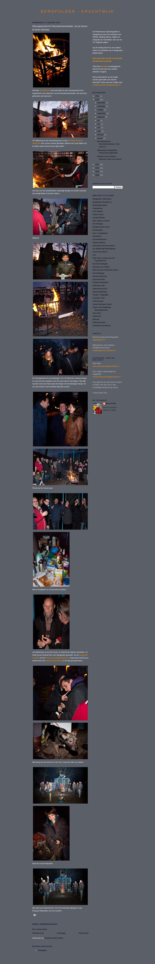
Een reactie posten (39, 929)
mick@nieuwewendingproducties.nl (106, 85)
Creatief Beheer (99, 218)
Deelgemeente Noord (101, 227)
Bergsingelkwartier (100, 205)
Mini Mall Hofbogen (100, 264)
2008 (97, 175)
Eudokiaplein (98, 230)
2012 (97, 100)
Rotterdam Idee (99, 285)
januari (100, 138)
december (101, 103)
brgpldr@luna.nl (99, 340)
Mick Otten (111, 403)
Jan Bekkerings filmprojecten (104, 249)
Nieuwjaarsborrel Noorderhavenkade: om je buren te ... (108, 144)
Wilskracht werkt (99, 322)
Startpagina (42, 950)
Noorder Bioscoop (100, 276)
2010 (97, 168)
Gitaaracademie (99, 242)
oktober (100, 110)
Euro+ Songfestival (100, 233)
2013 (97, 96)
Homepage (61, 933)
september (101, 113)
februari (100, 135)
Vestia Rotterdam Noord (102, 304)
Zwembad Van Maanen (102, 326)
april (99, 131)
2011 (97, 164)
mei (99, 128)
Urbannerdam (98, 301)
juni (99, 124)
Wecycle (96, 319)
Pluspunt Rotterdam (100, 282)
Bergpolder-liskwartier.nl (102, 202)
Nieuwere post (38, 933)
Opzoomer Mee (99, 279)
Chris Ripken (98, 211)
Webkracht (97, 316)
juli (98, 120)
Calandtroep (97, 208)
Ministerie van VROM (101, 267)
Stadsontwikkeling (100, 292)
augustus (101, 117)
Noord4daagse (98, 273)
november (101, 106)
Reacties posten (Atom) (54, 938)
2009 (97, 172)
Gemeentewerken (100, 239)
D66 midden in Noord (101, 221)
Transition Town (99, 298)
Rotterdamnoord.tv (100, 289)
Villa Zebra (97, 313)
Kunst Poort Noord (100, 252)
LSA (94, 255)
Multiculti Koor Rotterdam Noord (105, 270)
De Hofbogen (98, 224)
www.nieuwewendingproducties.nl (106, 366)
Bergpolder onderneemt (102, 199)
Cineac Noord (98, 214)
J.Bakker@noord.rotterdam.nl (104, 350)
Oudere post (83, 933)
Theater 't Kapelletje (100, 295)
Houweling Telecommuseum (104, 246)
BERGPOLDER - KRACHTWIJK (77, 11)
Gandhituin (97, 236)
